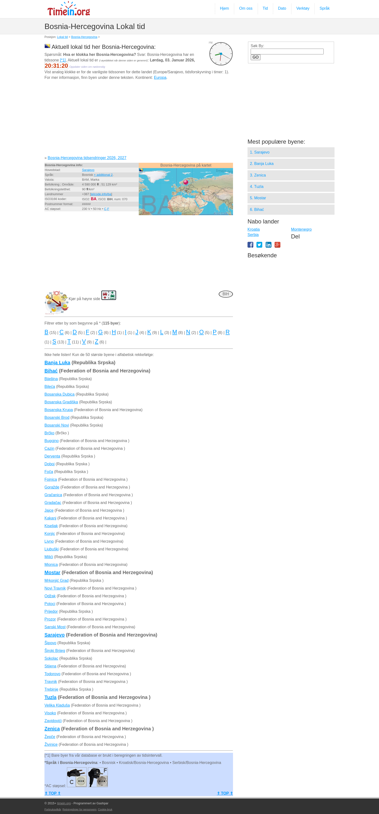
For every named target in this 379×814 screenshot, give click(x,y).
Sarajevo (88, 170)
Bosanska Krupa (58, 410)
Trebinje (51, 689)
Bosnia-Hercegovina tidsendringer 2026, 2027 (87, 158)
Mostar (52, 572)
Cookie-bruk (105, 809)
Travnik (50, 682)
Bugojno (51, 441)
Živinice (51, 744)
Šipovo (50, 643)
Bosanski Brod (56, 417)
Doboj (49, 464)
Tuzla (50, 697)
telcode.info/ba (101, 194)
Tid (265, 8)
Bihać (51, 370)
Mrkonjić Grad (56, 580)
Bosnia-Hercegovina (84, 37)
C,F (106, 209)
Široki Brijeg (54, 651)
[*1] (63, 60)
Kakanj (50, 518)
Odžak (50, 596)
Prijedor (51, 611)
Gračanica (53, 495)
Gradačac (52, 503)
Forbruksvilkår (52, 809)
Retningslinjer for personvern (80, 809)
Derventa (52, 456)
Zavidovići (53, 721)
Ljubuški (51, 549)
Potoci (49, 604)
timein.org (64, 803)
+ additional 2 (103, 175)
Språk (325, 8)
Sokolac (51, 658)
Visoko (50, 713)
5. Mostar (258, 198)
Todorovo (52, 674)
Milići (48, 557)
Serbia (253, 235)
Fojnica (50, 479)
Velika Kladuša (57, 705)
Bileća (49, 387)
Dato (282, 8)
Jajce (48, 510)
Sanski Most (55, 627)
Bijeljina (51, 379)
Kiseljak (51, 526)
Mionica (51, 564)
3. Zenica (258, 175)
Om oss (245, 8)
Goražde (51, 487)
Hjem (224, 8)
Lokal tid (62, 37)
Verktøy (302, 8)
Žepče (49, 737)
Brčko (49, 433)
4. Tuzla (256, 187)
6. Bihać (257, 209)
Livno (49, 541)
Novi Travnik (55, 588)
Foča (48, 472)
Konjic (49, 534)
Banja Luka (57, 362)
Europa (160, 77)
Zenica (52, 728)
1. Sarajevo (260, 152)
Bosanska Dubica (59, 394)
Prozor (50, 619)
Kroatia (254, 229)
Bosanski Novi (56, 425)
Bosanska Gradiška (61, 402)
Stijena (50, 666)
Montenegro (301, 229)
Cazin (49, 448)
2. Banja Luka (262, 164)
